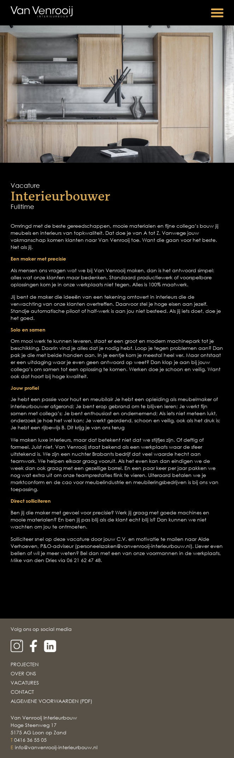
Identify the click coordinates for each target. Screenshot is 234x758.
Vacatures (25, 683)
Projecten (25, 664)
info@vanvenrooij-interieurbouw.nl (56, 747)
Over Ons (23, 673)
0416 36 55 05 (30, 740)
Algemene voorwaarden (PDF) (51, 701)
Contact (22, 692)
